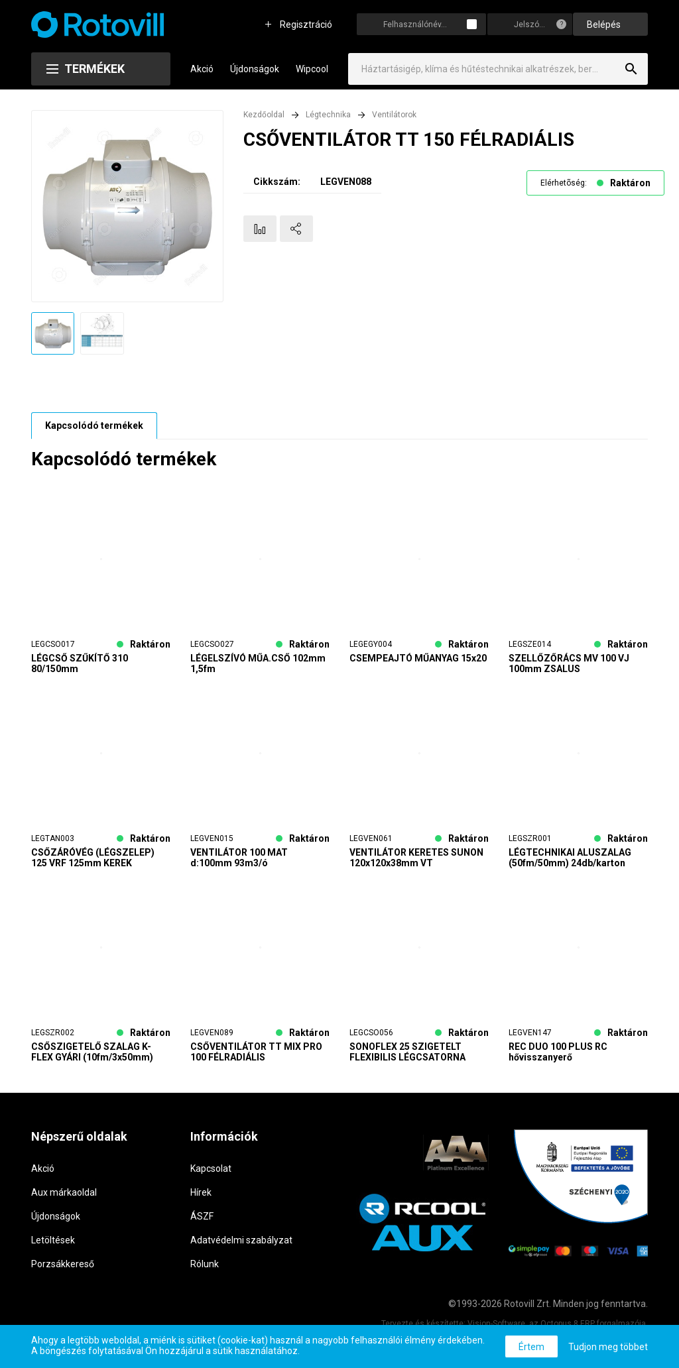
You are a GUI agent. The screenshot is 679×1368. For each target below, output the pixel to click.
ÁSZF (202, 1216)
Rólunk (204, 1264)
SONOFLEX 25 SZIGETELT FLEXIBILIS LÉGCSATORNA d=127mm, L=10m (407, 1051)
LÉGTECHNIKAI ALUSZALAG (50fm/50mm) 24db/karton (570, 857)
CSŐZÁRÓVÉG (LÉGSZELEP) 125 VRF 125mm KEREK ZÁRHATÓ (92, 857)
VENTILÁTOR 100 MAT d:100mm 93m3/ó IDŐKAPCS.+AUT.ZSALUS (246, 857)
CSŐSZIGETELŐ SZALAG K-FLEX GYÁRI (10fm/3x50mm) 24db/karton (92, 1051)
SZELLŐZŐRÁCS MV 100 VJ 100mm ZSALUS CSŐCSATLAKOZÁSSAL (569, 663)
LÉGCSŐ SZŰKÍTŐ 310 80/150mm (79, 663)
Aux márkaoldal (64, 1192)
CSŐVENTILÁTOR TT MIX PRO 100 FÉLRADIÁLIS (256, 1051)
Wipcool (312, 69)
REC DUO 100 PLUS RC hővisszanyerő (558, 1051)
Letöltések (53, 1240)
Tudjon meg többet (608, 1346)
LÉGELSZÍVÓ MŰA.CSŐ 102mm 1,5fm (258, 663)
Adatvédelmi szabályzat (241, 1240)
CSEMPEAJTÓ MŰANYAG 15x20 (418, 658)
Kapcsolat (210, 1168)
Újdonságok (254, 69)
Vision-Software (496, 1323)
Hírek (201, 1192)
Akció (202, 69)
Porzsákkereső (62, 1264)
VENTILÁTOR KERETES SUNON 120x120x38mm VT (416, 857)
